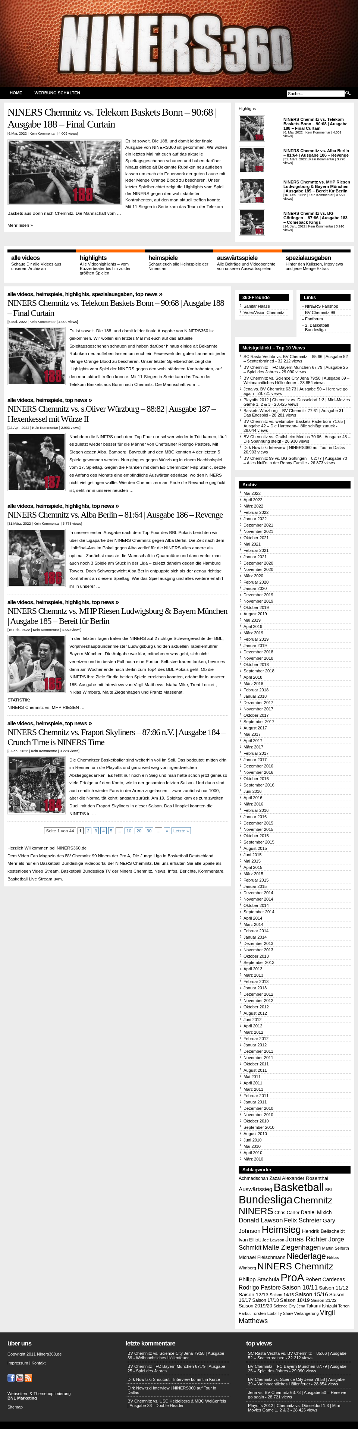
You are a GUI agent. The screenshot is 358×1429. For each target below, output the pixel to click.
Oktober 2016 (256, 778)
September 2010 (259, 1127)
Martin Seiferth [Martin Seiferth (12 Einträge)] (335, 1248)
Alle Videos (25, 257)
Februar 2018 (256, 690)
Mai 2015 (252, 861)
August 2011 (255, 1070)
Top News (146, 294)
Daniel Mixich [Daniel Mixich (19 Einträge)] (316, 1212)
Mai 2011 (252, 1076)
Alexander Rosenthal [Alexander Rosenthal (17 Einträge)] (305, 1178)
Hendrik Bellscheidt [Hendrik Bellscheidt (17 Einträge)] (323, 1231)
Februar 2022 (256, 512)
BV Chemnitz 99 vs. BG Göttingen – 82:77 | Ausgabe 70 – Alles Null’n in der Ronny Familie (295, 460)
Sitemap (15, 1407)
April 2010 (253, 1152)
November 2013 (258, 950)
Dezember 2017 (258, 702)
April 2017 (253, 740)
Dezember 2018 (258, 652)
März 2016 (253, 804)
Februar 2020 (256, 582)
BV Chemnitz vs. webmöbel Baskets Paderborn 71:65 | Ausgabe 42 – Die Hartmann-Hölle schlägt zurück (294, 423)
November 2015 (258, 829)
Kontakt (38, 1363)
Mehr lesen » (20, 225)
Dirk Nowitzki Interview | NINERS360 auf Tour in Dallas (294, 447)
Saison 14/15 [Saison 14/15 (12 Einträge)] (282, 1295)
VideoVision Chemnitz (264, 312)
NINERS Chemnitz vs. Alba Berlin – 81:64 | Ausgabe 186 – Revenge (316, 152)
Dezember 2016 (258, 766)
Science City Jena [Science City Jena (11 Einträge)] (289, 1306)
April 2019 (253, 626)
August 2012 (255, 1013)
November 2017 (258, 709)
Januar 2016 (255, 816)
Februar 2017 (256, 753)
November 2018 (258, 658)
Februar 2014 (256, 931)
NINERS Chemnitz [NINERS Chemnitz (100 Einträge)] (295, 1266)
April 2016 (253, 797)
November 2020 (258, 569)
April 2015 (253, 867)
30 (149, 830)
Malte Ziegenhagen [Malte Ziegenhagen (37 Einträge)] (292, 1247)
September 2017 (259, 721)
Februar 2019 (256, 639)
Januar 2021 (255, 557)
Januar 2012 (255, 1045)
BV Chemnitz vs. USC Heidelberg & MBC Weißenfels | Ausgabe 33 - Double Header (177, 1403)
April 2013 (253, 969)
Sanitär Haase (257, 306)
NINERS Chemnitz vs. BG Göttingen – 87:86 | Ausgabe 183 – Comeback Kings (315, 217)
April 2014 (253, 918)
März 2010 (253, 1159)
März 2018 (253, 683)
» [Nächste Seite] (167, 830)
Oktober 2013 (256, 956)
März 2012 (253, 1032)
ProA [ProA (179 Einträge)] (292, 1278)
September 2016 (259, 785)
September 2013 (259, 962)
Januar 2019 (255, 645)
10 (128, 830)
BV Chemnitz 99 (320, 312)
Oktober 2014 (256, 905)
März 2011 (253, 1089)
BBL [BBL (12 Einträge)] (329, 1189)
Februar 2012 (256, 1038)
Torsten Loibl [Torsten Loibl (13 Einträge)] (264, 1313)
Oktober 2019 (256, 607)
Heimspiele (163, 257)
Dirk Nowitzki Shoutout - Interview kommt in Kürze (174, 1379)
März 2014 (253, 924)
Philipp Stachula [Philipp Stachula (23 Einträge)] (259, 1279)
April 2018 (253, 677)
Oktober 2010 (256, 1121)
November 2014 (258, 899)
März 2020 (253, 576)
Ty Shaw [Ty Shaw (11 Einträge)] (285, 1313)
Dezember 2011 (258, 1051)
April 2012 (253, 1026)
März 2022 (253, 506)
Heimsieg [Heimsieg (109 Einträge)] (281, 1229)
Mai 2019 (252, 620)
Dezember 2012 (258, 994)
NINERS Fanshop (321, 306)
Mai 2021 (252, 544)
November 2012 (258, 1000)
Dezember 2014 (258, 893)
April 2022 (253, 499)
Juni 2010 (253, 1140)
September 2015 (259, 842)
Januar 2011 (255, 1102)
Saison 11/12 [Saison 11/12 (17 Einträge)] (333, 1288)
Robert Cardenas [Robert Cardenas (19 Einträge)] (325, 1279)
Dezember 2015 (258, 823)
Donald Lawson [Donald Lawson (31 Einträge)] (261, 1220)
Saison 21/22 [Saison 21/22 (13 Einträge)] (323, 1300)
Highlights (93, 257)
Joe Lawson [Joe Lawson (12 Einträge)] (273, 1240)
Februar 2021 (256, 550)
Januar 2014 (255, 937)
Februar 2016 (256, 810)
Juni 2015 (253, 854)
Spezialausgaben (308, 257)
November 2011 (258, 1057)
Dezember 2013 (258, 943)
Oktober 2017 (256, 715)
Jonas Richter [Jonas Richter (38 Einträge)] (306, 1239)
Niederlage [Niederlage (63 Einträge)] (306, 1256)
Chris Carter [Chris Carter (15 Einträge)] (286, 1212)
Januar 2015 (255, 886)
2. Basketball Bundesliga (317, 327)
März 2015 (253, 873)
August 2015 (255, 848)
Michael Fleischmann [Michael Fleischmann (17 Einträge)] (262, 1257)
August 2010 (255, 1133)
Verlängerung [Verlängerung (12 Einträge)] (306, 1313)
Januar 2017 (255, 759)
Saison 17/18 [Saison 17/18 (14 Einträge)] (265, 1300)
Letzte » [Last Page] (181, 830)
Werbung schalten (57, 93)
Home (16, 93)
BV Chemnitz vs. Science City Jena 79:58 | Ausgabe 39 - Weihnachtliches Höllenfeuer (176, 1355)
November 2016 (258, 772)
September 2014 (259, 912)
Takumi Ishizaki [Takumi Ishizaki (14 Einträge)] (321, 1306)
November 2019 (258, 601)
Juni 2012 (253, 1019)
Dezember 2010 (258, 1108)
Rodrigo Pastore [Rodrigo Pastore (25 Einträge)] (260, 1287)
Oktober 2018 (256, 664)
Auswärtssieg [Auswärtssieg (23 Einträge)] (255, 1189)
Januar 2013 (255, 988)
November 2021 (258, 531)
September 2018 (259, 671)
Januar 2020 (255, 588)
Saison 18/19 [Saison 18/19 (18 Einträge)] (295, 1300)
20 (138, 830)
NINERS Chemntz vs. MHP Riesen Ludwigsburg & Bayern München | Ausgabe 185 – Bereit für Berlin (316, 186)
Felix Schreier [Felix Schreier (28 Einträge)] (302, 1220)
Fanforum (314, 319)
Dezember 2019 (258, 595)
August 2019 (255, 614)
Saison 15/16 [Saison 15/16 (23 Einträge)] (311, 1294)
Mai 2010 (252, 1146)
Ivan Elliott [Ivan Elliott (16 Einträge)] (250, 1240)
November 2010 (258, 1114)
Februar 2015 (256, 880)
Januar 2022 (255, 518)
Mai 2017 (252, 734)
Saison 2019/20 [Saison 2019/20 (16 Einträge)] (255, 1306)
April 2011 (253, 1083)
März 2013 (253, 975)
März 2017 (253, 747)
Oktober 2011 (256, 1064)
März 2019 (253, 633)
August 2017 (255, 728)
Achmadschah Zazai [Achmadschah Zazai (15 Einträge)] (260, 1178)
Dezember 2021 (258, 525)
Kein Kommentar (42, 133)
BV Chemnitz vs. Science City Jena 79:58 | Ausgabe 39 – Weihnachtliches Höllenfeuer (296, 1381)
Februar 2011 (256, 1095)
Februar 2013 (256, 981)
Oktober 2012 (256, 1007)
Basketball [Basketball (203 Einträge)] (299, 1187)
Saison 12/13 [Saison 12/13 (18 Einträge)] (253, 1294)
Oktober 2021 (256, 538)
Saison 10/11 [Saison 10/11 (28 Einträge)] (300, 1287)
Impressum (17, 1363)
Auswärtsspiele (237, 257)
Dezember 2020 (258, 563)
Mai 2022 (252, 493)
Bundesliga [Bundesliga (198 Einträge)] (265, 1200)
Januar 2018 (255, 696)
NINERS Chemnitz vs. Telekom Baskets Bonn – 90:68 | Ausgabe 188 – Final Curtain (111, 118)
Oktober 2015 (256, 835)
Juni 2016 (253, 791)
